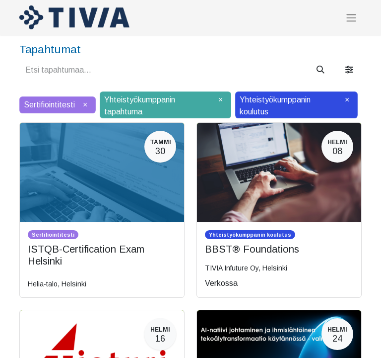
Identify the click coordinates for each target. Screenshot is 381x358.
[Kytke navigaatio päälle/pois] (351, 17)
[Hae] (320, 70)
